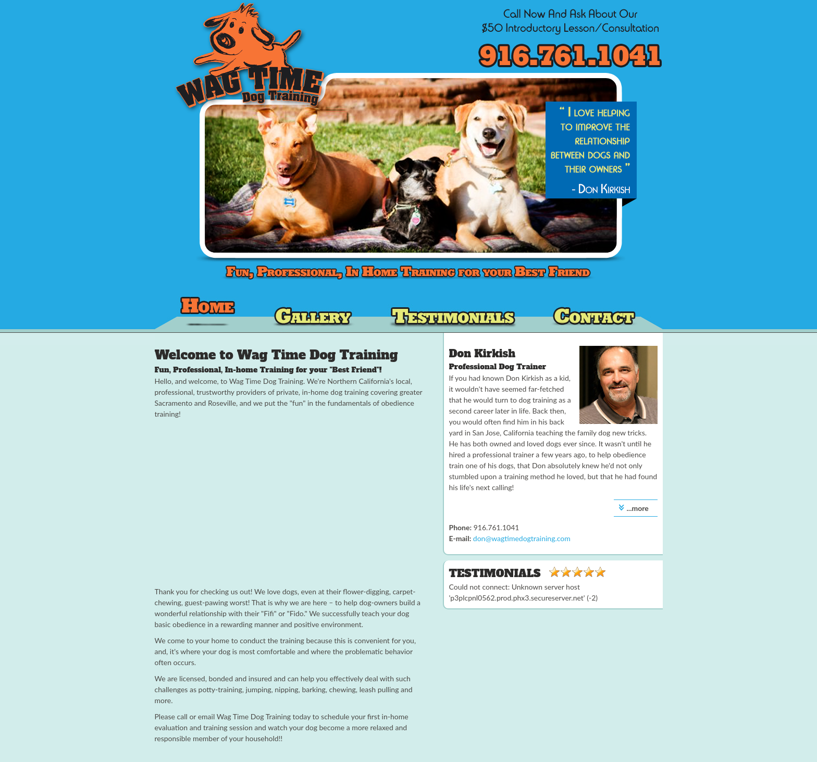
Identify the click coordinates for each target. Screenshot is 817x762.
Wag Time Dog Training (208, 314)
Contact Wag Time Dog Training (594, 314)
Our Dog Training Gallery (313, 314)
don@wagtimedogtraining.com (522, 538)
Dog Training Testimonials (453, 314)
